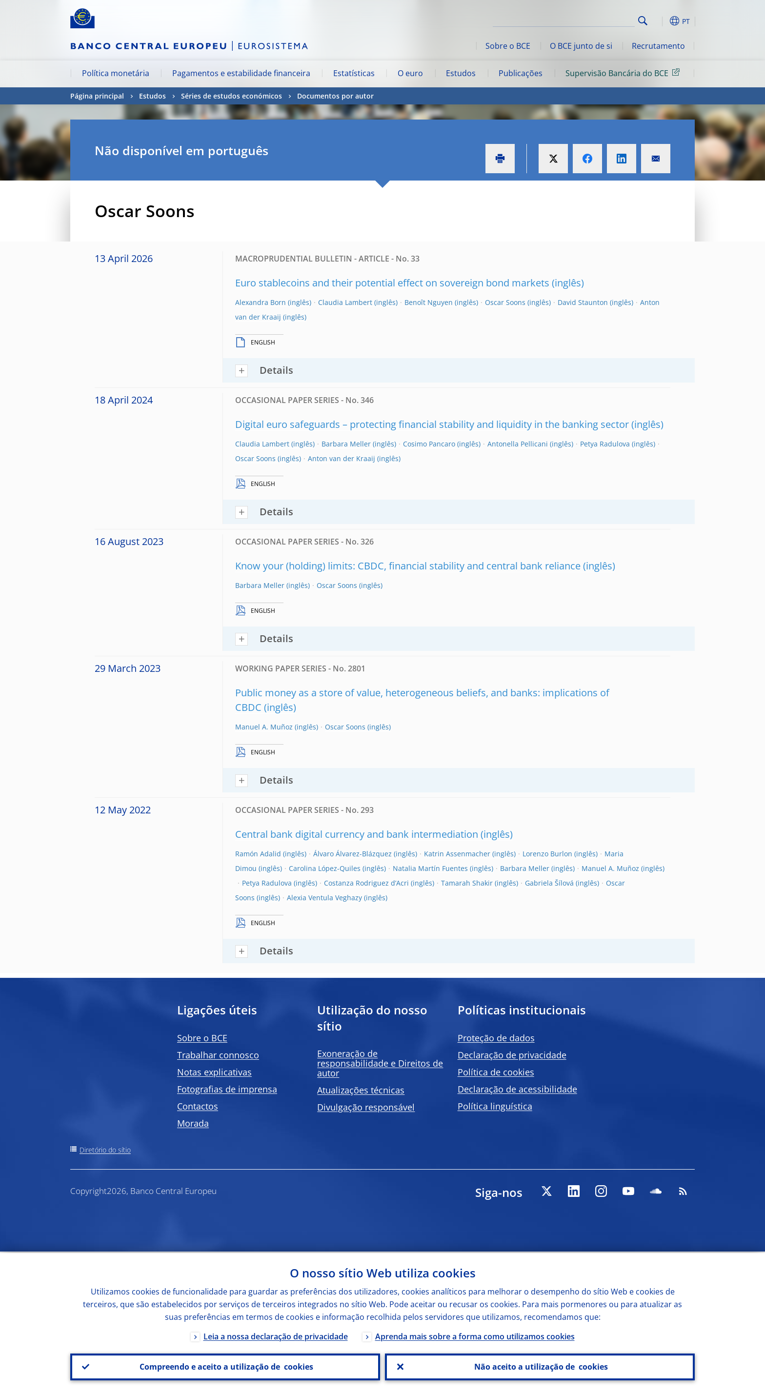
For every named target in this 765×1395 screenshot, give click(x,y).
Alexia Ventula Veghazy (324, 897)
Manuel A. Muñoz (264, 726)
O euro (410, 73)
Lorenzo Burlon (547, 853)
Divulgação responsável (366, 1107)
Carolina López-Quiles (325, 868)
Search (643, 20)
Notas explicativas (214, 1072)
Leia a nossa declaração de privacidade (275, 1335)
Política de (496, 1072)
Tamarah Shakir (467, 883)
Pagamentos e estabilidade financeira (241, 73)
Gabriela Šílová (549, 883)
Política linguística (495, 1106)
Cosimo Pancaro (429, 443)
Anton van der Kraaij (341, 458)
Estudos (461, 73)
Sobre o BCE (507, 45)
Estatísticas (354, 73)
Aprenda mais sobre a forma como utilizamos (475, 1335)
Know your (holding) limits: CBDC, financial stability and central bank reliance (408, 565)
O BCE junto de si (581, 45)
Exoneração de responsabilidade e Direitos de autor (380, 1063)
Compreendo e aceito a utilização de (225, 1366)
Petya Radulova (605, 443)
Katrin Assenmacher (457, 853)
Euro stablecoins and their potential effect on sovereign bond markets (392, 282)
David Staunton (583, 302)
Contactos (197, 1106)
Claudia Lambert (345, 302)
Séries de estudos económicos (231, 96)
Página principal (97, 96)
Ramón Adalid (258, 853)
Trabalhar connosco (218, 1055)
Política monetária (115, 73)
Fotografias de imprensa (227, 1089)
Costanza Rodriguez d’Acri (366, 883)
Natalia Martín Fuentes (430, 868)
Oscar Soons (505, 302)
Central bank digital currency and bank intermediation (356, 834)
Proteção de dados (496, 1038)
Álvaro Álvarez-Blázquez (352, 853)
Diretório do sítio (105, 1149)
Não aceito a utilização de (540, 1366)
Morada (193, 1123)
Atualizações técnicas (360, 1090)
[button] (660, 21)
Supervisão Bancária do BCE (624, 73)
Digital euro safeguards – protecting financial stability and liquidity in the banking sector (432, 424)
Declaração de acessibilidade (517, 1089)
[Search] (586, 19)
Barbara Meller (346, 443)
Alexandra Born (260, 302)
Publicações (521, 73)
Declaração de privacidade (512, 1055)
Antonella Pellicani (517, 443)
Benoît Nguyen (428, 302)
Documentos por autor (335, 96)
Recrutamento (658, 45)
